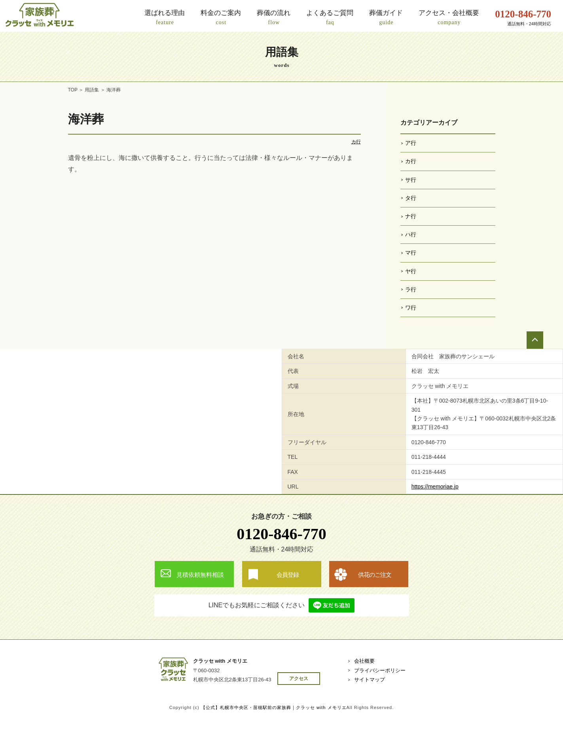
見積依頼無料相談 (200, 574)
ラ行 (410, 289)
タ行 (410, 198)
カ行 (356, 141)
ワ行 (410, 307)
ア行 (410, 143)
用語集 (92, 90)
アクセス (298, 678)
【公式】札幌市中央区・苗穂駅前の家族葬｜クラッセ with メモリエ (274, 707)
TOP (73, 90)
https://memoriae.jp (435, 486)
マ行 (410, 252)
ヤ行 (410, 271)
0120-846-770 (281, 534)
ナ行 (410, 216)
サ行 (410, 180)
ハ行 (410, 234)
